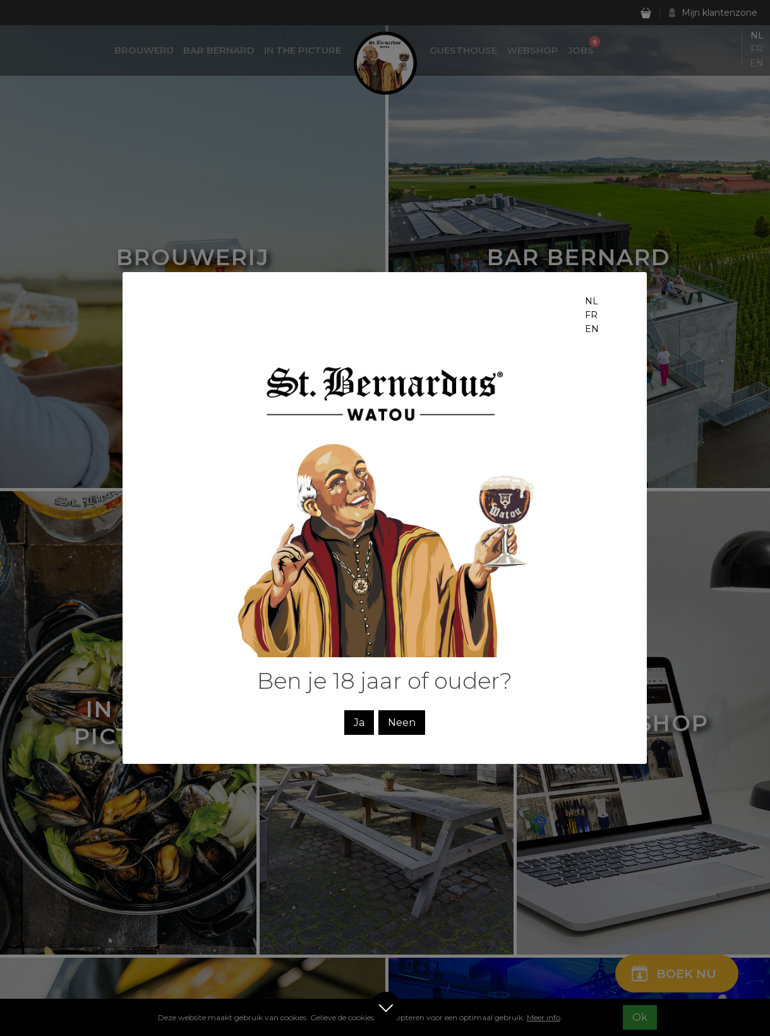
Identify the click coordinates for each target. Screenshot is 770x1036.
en (592, 328)
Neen (402, 723)
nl (591, 301)
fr (591, 315)
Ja (359, 723)
